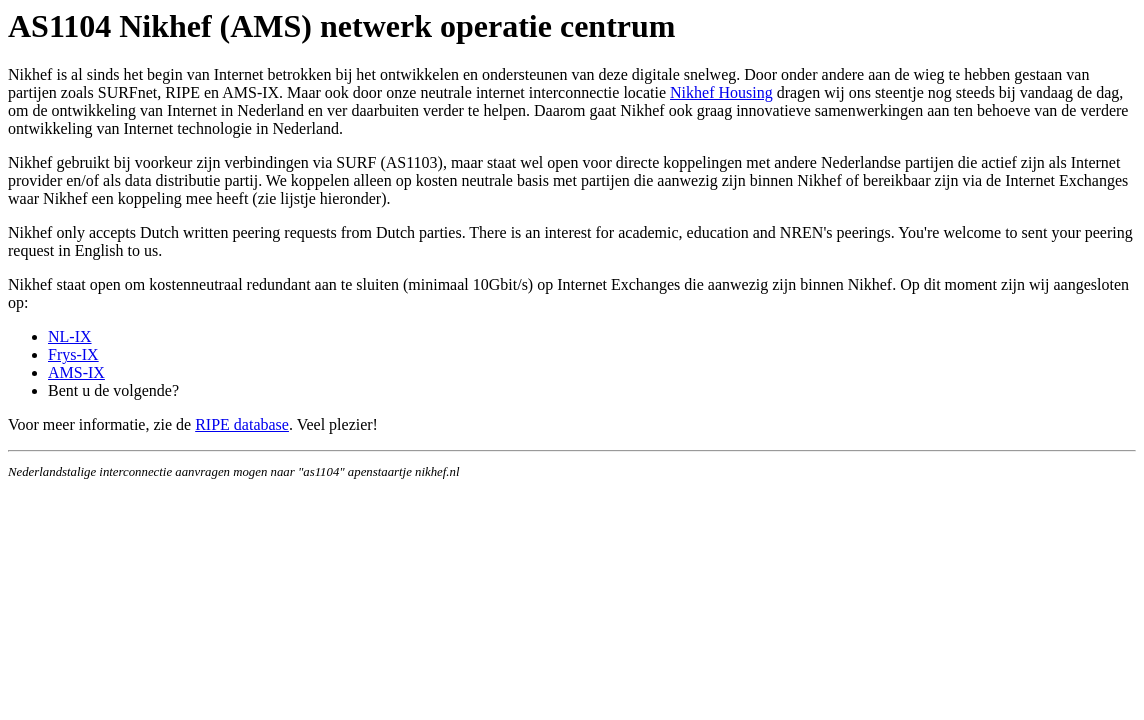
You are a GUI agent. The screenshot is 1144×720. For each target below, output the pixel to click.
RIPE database (242, 424)
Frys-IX (73, 354)
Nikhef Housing (721, 92)
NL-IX (70, 336)
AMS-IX (76, 372)
